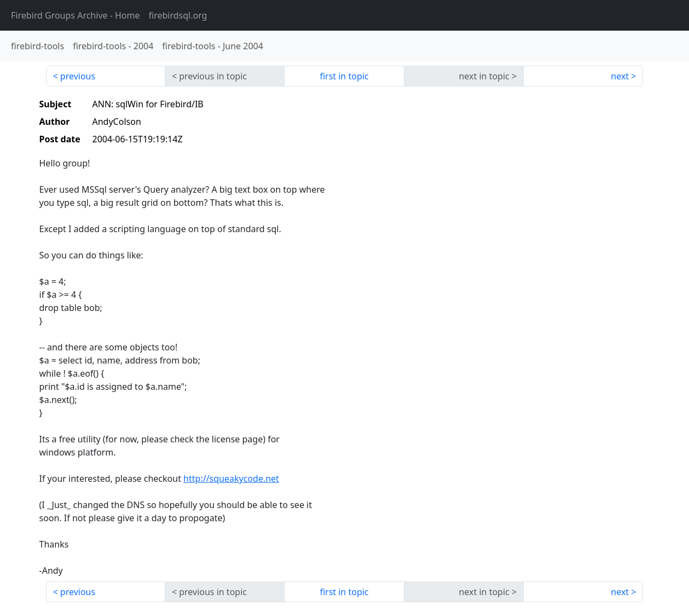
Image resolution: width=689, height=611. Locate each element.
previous (77, 76)
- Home (75, 15)
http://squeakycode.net (231, 478)
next (620, 76)
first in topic (344, 76)
